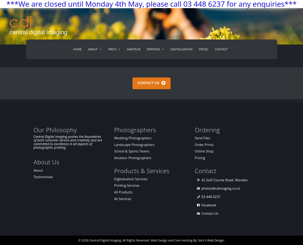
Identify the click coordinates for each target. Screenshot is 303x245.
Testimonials (43, 177)
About (38, 170)
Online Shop (204, 151)
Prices (203, 49)
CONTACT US (148, 83)
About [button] (95, 49)
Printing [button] (155, 49)
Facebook (208, 205)
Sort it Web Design (211, 240)
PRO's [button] (114, 49)
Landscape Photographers (134, 144)
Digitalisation (182, 49)
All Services (122, 199)
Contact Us (209, 213)
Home (77, 49)
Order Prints (204, 144)
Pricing (200, 158)
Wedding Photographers (133, 138)
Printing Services (127, 185)
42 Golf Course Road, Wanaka (224, 180)
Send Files (202, 138)
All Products (123, 192)
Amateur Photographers (132, 158)
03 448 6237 (210, 196)
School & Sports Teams (131, 151)
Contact (221, 49)
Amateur (133, 49)
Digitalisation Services (131, 179)
